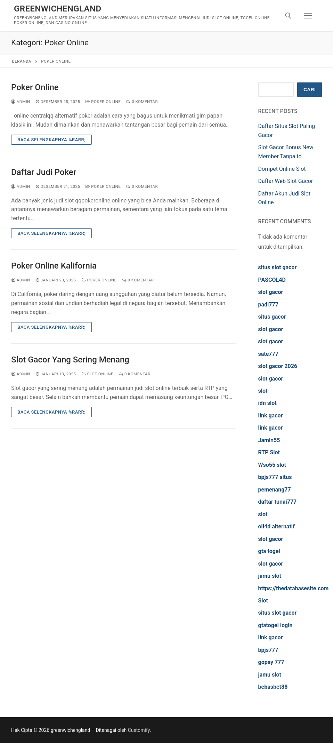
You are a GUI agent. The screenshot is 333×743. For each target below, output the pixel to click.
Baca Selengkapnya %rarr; (51, 139)
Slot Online (98, 374)
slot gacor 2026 (278, 366)
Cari (309, 89)
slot (263, 391)
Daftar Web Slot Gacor (285, 181)
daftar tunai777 (277, 501)
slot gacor (270, 292)
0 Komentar (142, 101)
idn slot (267, 403)
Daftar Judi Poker (43, 172)
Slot (263, 600)
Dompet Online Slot (282, 169)
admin (20, 101)
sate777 (268, 354)
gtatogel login (275, 625)
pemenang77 (274, 489)
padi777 (268, 304)
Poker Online (35, 87)
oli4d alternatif (276, 526)
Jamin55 (269, 440)
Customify (139, 730)
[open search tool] (288, 16)
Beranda (21, 61)
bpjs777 (268, 650)
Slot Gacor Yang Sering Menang (70, 360)
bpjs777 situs (275, 477)
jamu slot (269, 576)
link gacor (270, 415)
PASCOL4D (272, 280)
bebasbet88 (273, 687)
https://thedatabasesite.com (293, 588)
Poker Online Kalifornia (54, 266)
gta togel (269, 551)
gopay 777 (271, 662)
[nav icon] (308, 15)
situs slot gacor (277, 267)
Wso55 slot (272, 465)
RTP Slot (269, 452)
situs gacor (272, 316)
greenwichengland (57, 9)
